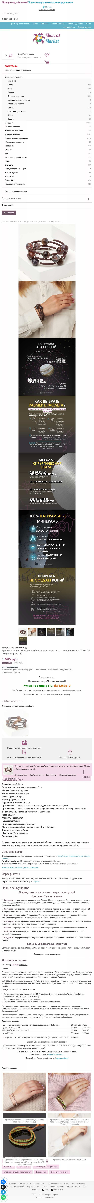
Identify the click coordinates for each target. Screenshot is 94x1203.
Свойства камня (36, 775)
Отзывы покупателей (15, 1187)
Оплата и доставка (75, 24)
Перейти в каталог (56, 1054)
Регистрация (28, 54)
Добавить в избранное (13, 701)
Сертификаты (69, 27)
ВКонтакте (57, 1190)
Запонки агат (23, 1167)
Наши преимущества (67, 775)
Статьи (45, 1187)
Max (45, 1190)
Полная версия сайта (45, 1198)
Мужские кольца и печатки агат (17, 1172)
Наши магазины (57, 24)
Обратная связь (57, 1187)
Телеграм (35, 1190)
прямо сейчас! (62, 1058)
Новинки (44, 24)
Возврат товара (84, 27)
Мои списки (9, 213)
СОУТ (85, 1187)
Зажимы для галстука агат (45, 1167)
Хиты (35, 24)
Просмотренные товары (20, 24)
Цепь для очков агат (59, 1172)
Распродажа (11, 66)
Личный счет (39, 1183)
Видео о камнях (73, 1187)
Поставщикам (25, 1183)
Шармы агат (41, 1172)
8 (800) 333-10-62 (10, 19)
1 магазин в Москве (47, 10)
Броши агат (8, 1167)
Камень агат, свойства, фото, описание (20, 867)
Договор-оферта (54, 1183)
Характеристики (21, 775)
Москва (48, 7)
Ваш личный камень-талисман (18, 70)
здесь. (37, 881)
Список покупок (11, 198)
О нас (88, 24)
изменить (23, 965)
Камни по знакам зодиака (16, 191)
